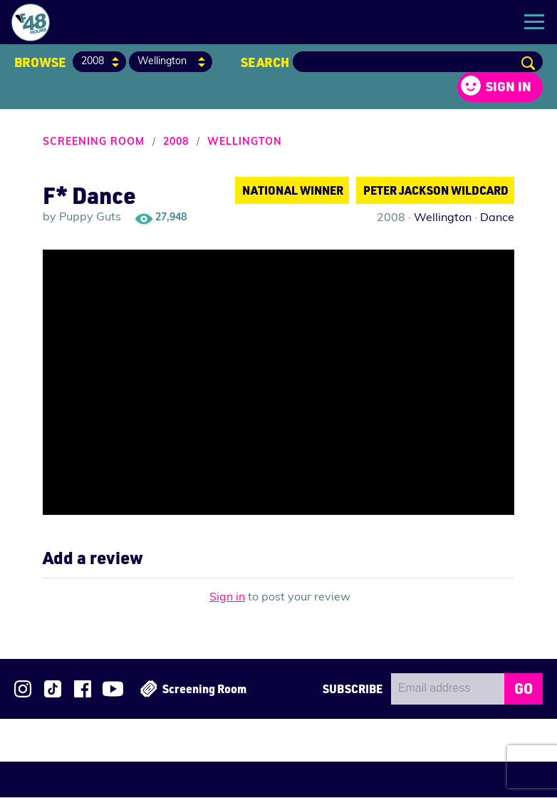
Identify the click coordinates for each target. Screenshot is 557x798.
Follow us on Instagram (22, 689)
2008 (176, 143)
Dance (497, 219)
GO (523, 689)
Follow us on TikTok (53, 689)
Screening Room (94, 143)
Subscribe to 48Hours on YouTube (113, 689)
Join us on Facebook (82, 689)
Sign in (508, 87)
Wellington (244, 143)
